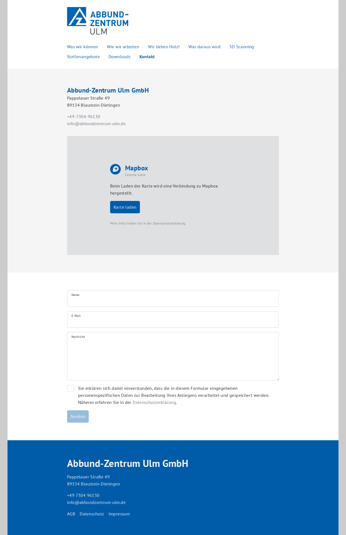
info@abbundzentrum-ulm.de (96, 123)
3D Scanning (241, 47)
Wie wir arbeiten (123, 47)
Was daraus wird (204, 47)
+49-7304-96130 (83, 116)
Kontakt (147, 56)
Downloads (120, 56)
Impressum (119, 514)
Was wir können (82, 47)
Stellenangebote (83, 56)
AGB (71, 514)
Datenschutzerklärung (169, 223)
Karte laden (125, 207)
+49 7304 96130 (83, 495)
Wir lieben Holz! (164, 47)
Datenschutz (92, 514)
